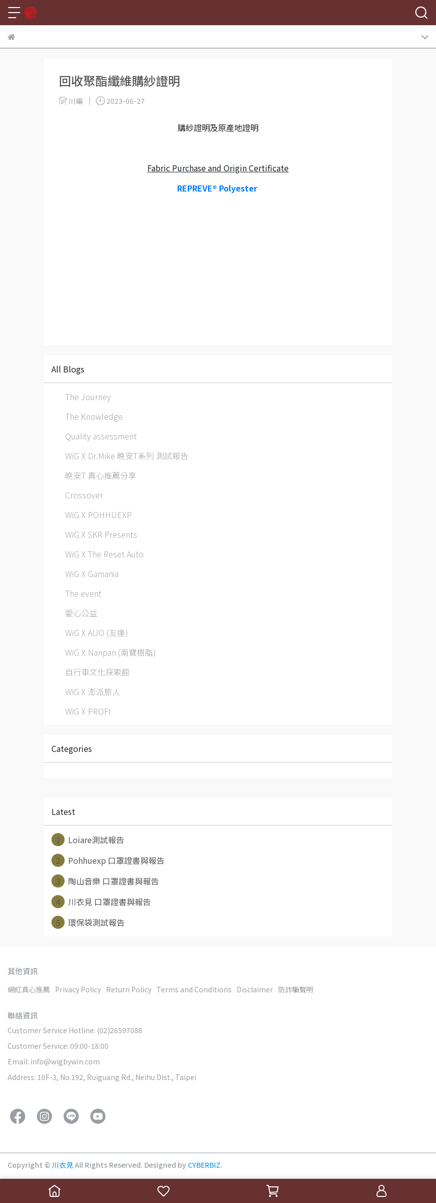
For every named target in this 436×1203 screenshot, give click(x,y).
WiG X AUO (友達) (96, 632)
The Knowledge (94, 416)
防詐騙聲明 (295, 989)
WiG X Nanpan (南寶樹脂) (110, 652)
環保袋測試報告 (88, 922)
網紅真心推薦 (29, 989)
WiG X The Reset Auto (104, 554)
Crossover (84, 495)
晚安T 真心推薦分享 (100, 475)
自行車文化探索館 (97, 672)
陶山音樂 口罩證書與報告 (105, 881)
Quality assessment (101, 436)
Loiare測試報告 (87, 839)
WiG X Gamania (92, 573)
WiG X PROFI (88, 711)
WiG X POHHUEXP (98, 515)
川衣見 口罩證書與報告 (101, 901)
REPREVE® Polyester (218, 188)
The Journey (88, 397)
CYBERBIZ (204, 1165)
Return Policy (128, 989)
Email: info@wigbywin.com (54, 1061)
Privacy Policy (78, 989)
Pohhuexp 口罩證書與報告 (108, 860)
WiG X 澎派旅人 (92, 691)
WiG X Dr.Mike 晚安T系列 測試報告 (126, 456)
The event (83, 593)
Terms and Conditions (194, 989)
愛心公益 (81, 613)
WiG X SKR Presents (101, 534)
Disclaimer (255, 989)
